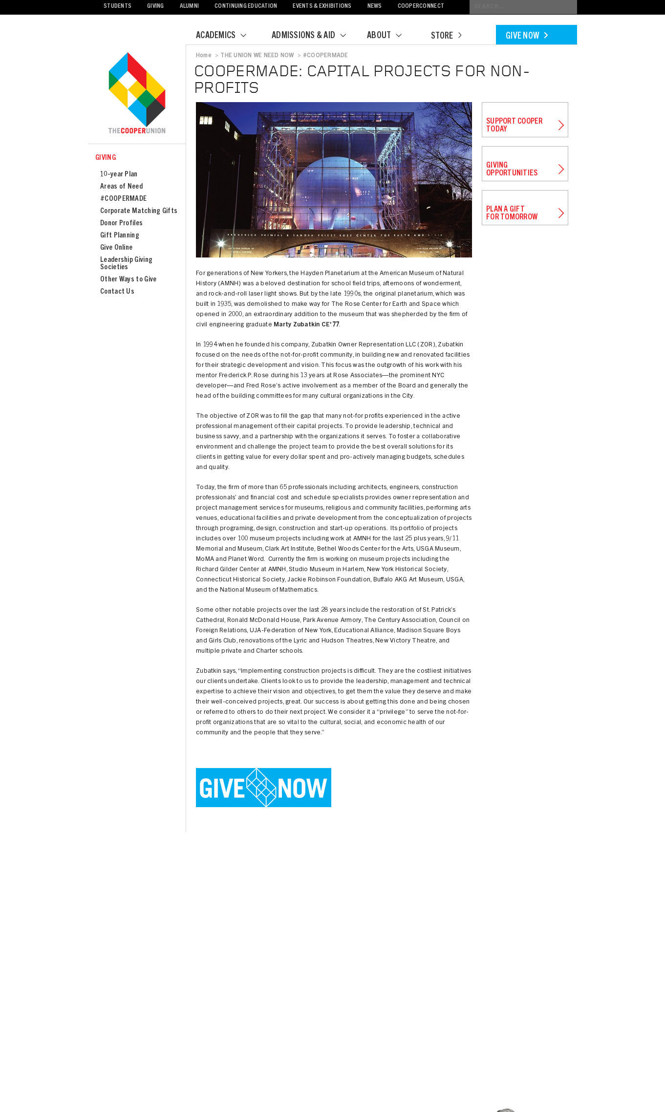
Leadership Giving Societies (126, 264)
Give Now (527, 36)
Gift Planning (119, 235)
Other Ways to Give (128, 279)
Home (204, 56)
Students (117, 6)
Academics (227, 36)
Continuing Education (246, 6)
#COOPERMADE (123, 199)
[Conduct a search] (523, 7)
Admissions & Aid (315, 36)
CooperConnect (421, 6)
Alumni (189, 6)
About (390, 36)
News (374, 6)
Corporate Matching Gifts (138, 211)
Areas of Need (121, 187)
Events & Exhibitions (322, 6)
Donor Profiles (121, 223)
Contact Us (117, 292)
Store (446, 36)
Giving (155, 6)
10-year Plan (119, 174)
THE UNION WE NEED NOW (257, 56)
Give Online (116, 248)
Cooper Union (137, 94)
